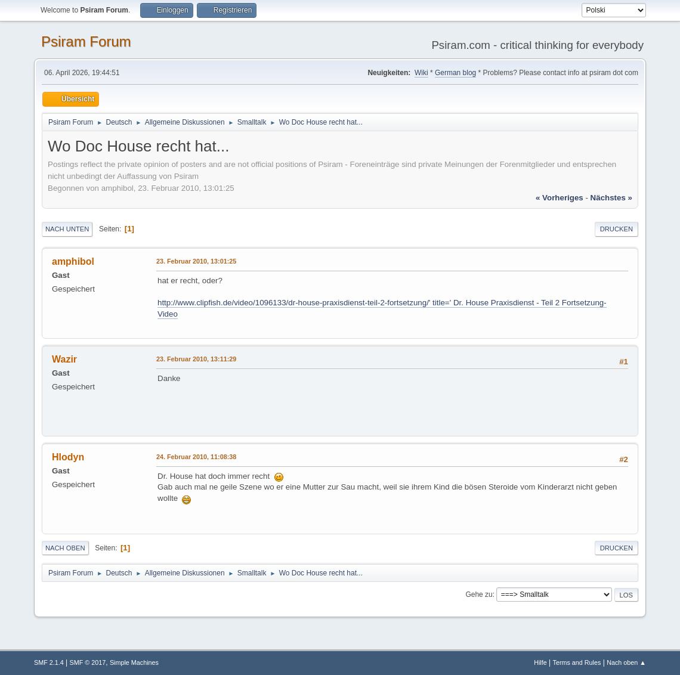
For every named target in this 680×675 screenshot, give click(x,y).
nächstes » (611, 197)
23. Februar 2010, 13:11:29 (196, 359)
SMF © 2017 (88, 662)
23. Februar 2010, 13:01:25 (196, 261)
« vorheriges (559, 197)
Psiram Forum (86, 41)
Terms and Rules (577, 662)
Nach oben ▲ (626, 662)
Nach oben (65, 548)
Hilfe (540, 662)
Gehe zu (478, 594)
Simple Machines (134, 662)
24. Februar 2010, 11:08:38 (196, 456)
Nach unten (67, 229)
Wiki (421, 73)
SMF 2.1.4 (49, 662)
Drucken (616, 229)
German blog (455, 73)
